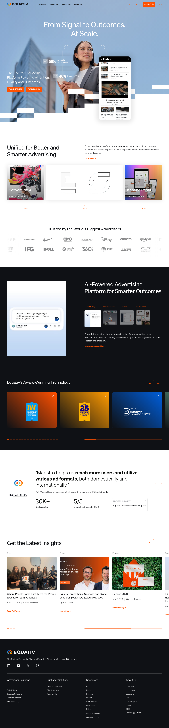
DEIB (128, 708)
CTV (9, 686)
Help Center (91, 705)
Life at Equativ (132, 701)
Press (88, 690)
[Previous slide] (158, 480)
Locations (130, 693)
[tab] (92, 317)
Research (90, 693)
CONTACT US (149, 4)
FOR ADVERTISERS (15, 89)
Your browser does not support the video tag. (115, 88)
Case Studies (91, 701)
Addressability (13, 701)
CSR (127, 697)
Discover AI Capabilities (95, 346)
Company (130, 686)
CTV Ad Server (53, 690)
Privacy (89, 708)
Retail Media (12, 690)
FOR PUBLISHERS (34, 89)
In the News (90, 158)
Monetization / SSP (54, 686)
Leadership (130, 690)
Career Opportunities (134, 712)
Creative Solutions (14, 693)
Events (89, 697)
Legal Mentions (92, 717)
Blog (88, 686)
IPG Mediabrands (100, 492)
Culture (129, 705)
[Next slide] (158, 489)
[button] (42, 4)
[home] (19, 4)
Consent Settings (93, 713)
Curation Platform (14, 697)
